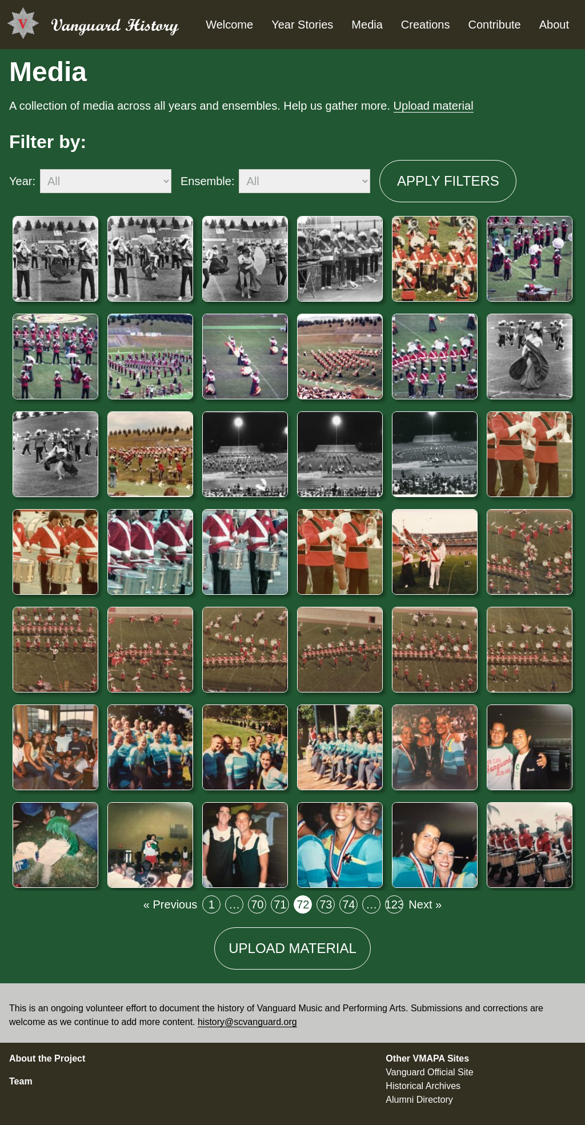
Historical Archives (423, 1086)
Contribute (494, 24)
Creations (425, 24)
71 (281, 906)
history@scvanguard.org (247, 1022)
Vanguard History (115, 24)
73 (327, 906)
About (554, 24)
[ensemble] (304, 181)
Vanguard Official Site (429, 1072)
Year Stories (302, 24)
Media (366, 24)
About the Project (47, 1058)
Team (21, 1081)
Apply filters (448, 181)
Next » (425, 904)
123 (394, 906)
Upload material (434, 105)
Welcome (229, 24)
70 (258, 906)
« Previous (170, 904)
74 (350, 906)
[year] (105, 181)
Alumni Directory (419, 1099)
